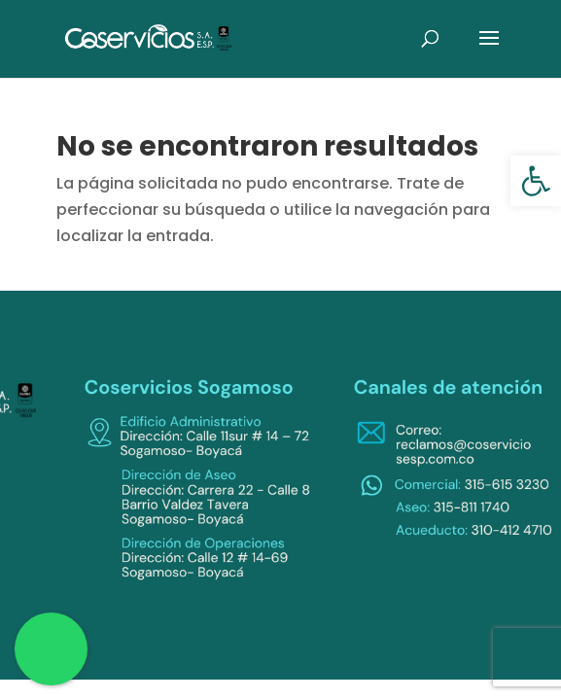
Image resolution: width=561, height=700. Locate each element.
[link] (535, 181)
